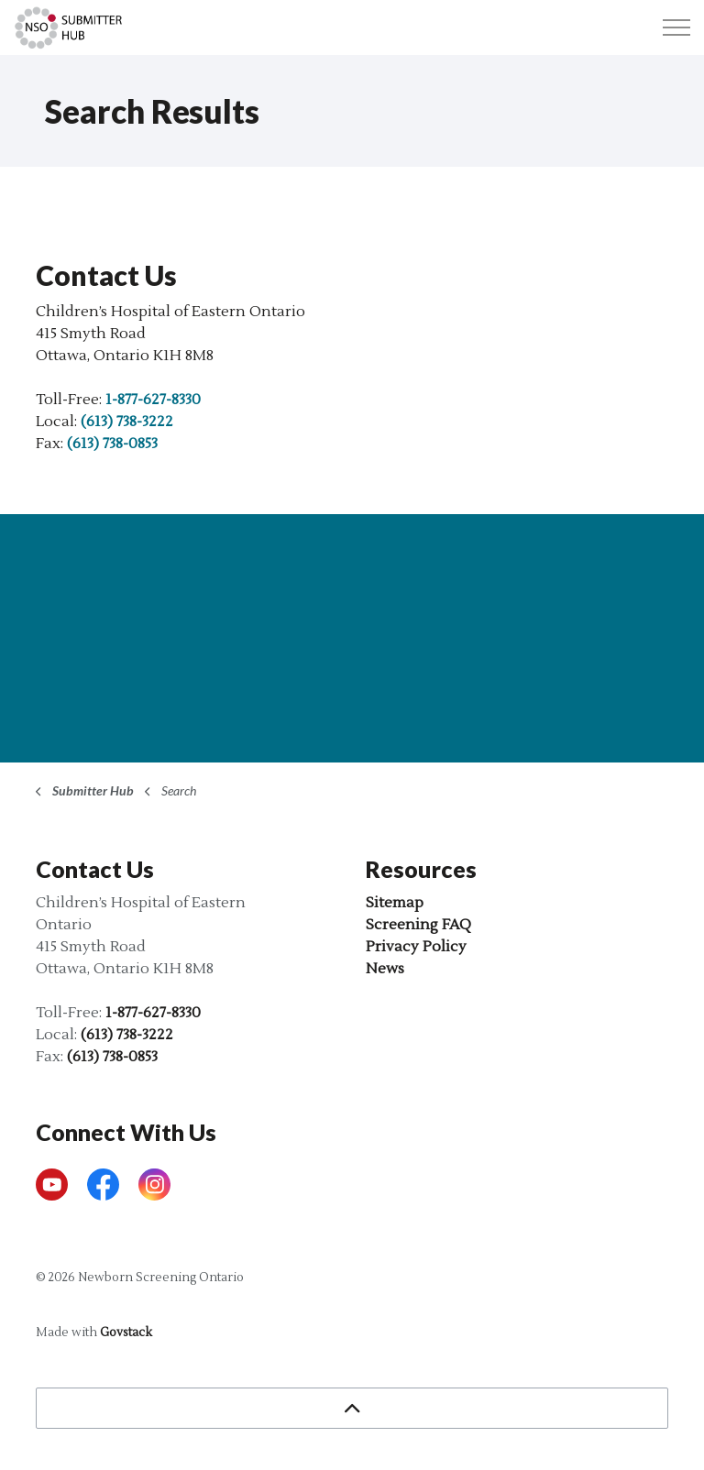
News (385, 969)
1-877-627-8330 (153, 399)
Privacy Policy (416, 947)
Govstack (126, 1332)
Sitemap (395, 903)
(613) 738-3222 (127, 421)
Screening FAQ (418, 925)
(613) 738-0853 (112, 443)
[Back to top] (352, 1408)
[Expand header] (676, 27)
